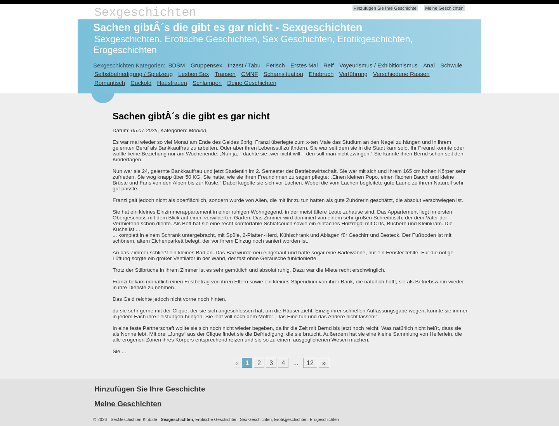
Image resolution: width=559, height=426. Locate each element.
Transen (225, 74)
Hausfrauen (172, 82)
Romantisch (109, 82)
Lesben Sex (193, 74)
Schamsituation (283, 74)
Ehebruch (321, 74)
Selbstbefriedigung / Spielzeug (133, 74)
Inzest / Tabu (244, 65)
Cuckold (140, 82)
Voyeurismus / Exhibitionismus (378, 65)
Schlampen (207, 82)
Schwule (451, 65)
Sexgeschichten (145, 12)
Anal (429, 65)
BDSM (176, 65)
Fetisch (275, 65)
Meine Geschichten (444, 8)
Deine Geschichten (251, 82)
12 (310, 362)
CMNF (249, 74)
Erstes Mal (304, 65)
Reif (328, 65)
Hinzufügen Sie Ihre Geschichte (385, 8)
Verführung (353, 74)
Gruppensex (206, 65)
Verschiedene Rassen (401, 74)
